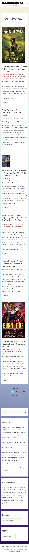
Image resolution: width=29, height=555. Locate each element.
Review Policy (15, 435)
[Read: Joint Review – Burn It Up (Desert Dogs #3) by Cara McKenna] (13, 320)
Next (14, 395)
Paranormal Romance (8, 78)
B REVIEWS (13, 181)
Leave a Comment (7, 349)
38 (24, 392)
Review (18, 78)
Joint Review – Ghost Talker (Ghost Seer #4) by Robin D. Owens (14, 69)
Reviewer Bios (11, 447)
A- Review (20, 74)
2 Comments (6, 223)
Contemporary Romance (9, 120)
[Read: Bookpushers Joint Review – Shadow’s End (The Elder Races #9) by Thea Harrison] (6, 161)
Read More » (5, 103)
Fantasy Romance (20, 76)
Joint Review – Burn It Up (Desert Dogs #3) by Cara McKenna (13, 344)
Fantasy (17, 224)
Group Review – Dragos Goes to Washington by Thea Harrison (12, 264)
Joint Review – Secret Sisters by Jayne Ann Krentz (11, 113)
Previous (14, 388)
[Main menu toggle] (27, 3)
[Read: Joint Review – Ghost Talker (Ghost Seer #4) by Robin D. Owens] (13, 45)
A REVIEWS (13, 74)
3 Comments (6, 269)
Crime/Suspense (7, 122)
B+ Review (11, 76)
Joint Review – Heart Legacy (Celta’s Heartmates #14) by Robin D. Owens (14, 217)
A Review (12, 118)
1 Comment (5, 74)
